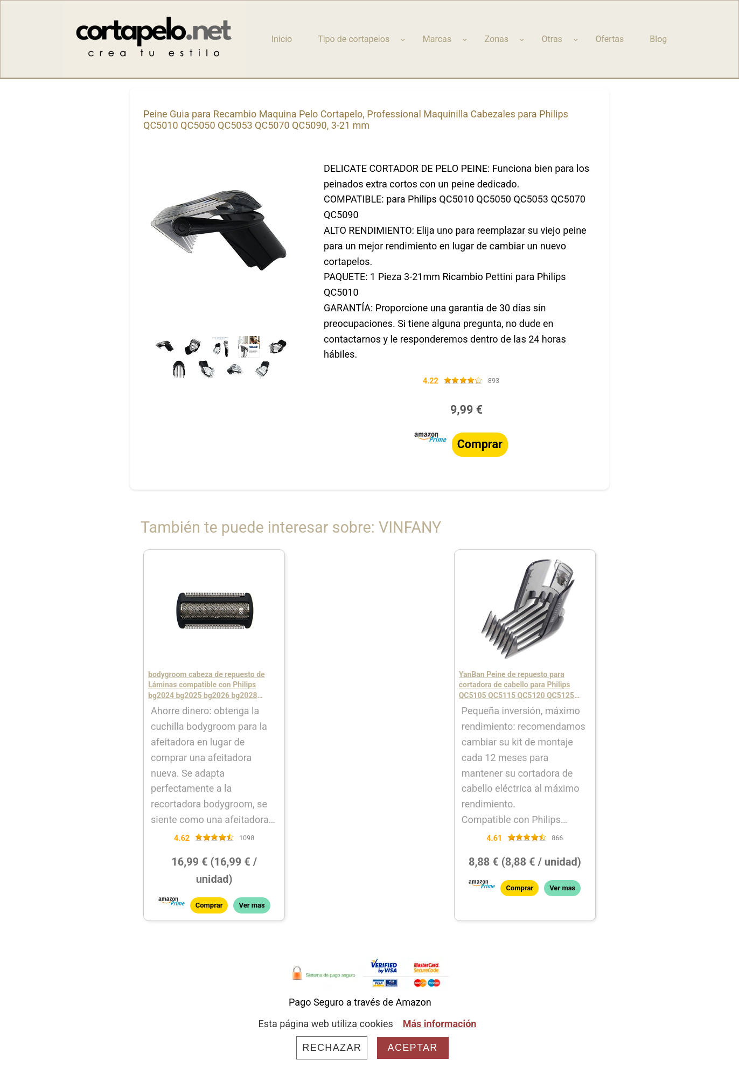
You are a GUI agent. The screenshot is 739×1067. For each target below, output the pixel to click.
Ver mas (251, 905)
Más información (440, 1023)
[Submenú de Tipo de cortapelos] (403, 39)
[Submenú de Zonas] (522, 39)
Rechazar (331, 1047)
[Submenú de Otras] (575, 39)
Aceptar (413, 1047)
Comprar (480, 444)
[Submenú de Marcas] (465, 39)
